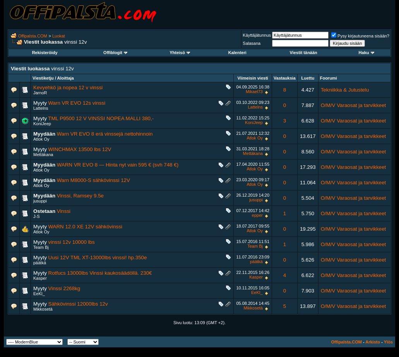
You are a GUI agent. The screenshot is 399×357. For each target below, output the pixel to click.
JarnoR (40, 92)
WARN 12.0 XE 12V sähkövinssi (85, 227)
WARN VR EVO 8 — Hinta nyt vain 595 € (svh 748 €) (117, 165)
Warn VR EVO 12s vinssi (77, 103)
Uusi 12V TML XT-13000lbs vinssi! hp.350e (97, 257)
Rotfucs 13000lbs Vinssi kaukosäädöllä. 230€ (100, 273)
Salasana (251, 43)
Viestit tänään (303, 52)
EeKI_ (39, 293)
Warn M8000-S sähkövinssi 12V (93, 180)
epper (257, 215)
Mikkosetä (43, 309)
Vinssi (63, 211)
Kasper (40, 278)
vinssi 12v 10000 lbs (71, 242)
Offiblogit (115, 52)
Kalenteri (237, 52)
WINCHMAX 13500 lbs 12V (79, 149)
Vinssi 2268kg (64, 288)
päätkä (39, 262)
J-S (36, 216)
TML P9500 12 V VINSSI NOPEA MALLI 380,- (101, 118)
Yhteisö (180, 52)
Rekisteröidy (45, 52)
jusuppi (40, 201)
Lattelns (40, 108)
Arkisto (372, 342)
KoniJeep (42, 123)
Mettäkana (43, 154)
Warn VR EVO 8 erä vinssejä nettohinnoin (105, 134)
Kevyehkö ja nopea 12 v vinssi (68, 87)
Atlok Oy (41, 139)
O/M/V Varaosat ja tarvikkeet (353, 105)
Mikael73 (254, 91)
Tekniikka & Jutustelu (345, 90)
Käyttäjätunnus (257, 35)
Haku (366, 52)
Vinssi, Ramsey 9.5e (80, 196)
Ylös (388, 342)
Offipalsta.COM (32, 36)
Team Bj (41, 247)
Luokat (58, 36)
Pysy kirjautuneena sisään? (360, 36)
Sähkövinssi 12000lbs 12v (78, 304)
